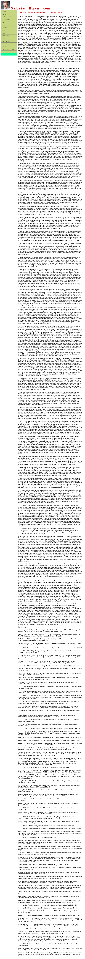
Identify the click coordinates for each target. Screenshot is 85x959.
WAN (3, 25)
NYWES (4, 27)
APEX (4, 14)
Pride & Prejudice (7, 17)
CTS (3, 30)
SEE (3, 22)
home (4, 11)
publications (5, 44)
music (4, 52)
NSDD (4, 38)
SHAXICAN (5, 41)
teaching (4, 46)
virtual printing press (8, 49)
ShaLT (4, 33)
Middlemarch (6, 19)
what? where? (6, 35)
